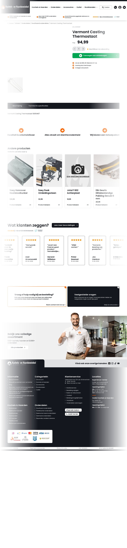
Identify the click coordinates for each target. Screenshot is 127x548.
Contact (69, 395)
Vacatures (70, 400)
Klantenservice (71, 388)
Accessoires (68, 7)
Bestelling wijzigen (73, 390)
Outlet (79, 7)
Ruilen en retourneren (74, 393)
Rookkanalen (90, 7)
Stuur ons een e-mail (72, 383)
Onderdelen (55, 7)
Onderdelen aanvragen (74, 403)
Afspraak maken (73, 410)
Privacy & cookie (62, 448)
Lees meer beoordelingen (66, 225)
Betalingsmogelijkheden (75, 398)
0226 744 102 (70, 381)
